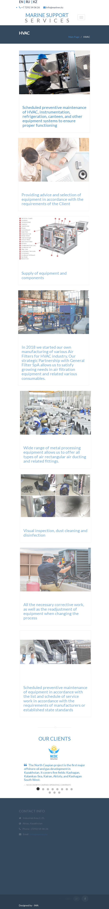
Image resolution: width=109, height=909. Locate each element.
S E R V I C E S (47, 17)
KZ (35, 2)
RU (28, 2)
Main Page (73, 36)
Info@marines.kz (38, 834)
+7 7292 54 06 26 (30, 7)
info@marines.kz (54, 7)
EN (21, 2)
